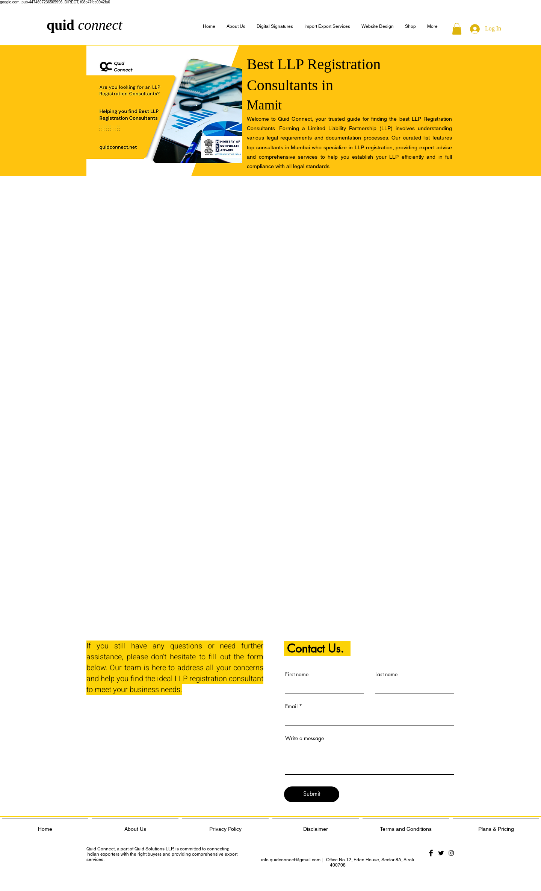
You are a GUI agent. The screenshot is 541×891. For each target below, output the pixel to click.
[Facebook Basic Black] (431, 853)
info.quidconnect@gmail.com (290, 859)
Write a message (304, 738)
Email (291, 706)
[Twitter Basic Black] (441, 853)
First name (296, 674)
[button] (432, 26)
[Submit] (311, 794)
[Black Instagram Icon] (451, 853)
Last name (386, 674)
